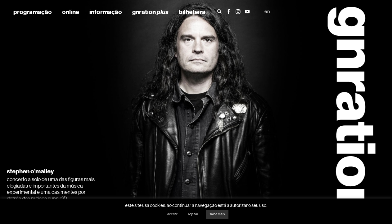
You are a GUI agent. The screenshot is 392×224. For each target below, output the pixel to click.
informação (105, 12)
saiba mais (217, 214)
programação (32, 12)
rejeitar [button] (193, 214)
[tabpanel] (196, 112)
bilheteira (192, 12)
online (70, 12)
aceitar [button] (172, 214)
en (267, 11)
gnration (150, 12)
